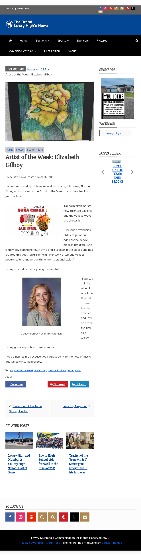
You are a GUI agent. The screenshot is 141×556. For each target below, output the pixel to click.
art (11, 370)
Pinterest (128, 8)
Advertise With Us (21, 51)
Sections (41, 40)
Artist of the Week (23, 370)
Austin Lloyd (40, 370)
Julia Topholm (74, 370)
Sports (61, 40)
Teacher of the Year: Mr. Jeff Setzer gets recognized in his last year (78, 464)
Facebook (100, 8)
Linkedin (79, 384)
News (20, 149)
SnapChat (116, 8)
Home (24, 40)
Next (132, 170)
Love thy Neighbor (75, 406)
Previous (103, 170)
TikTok (133, 8)
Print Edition (52, 51)
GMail (100, 11)
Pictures (102, 40)
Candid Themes (111, 542)
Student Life (35, 149)
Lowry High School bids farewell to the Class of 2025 (48, 462)
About (72, 51)
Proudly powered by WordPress (40, 542)
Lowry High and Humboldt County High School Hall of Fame (19, 464)
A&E (10, 149)
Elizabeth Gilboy (57, 370)
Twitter (36, 384)
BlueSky (122, 8)
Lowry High (113, 133)
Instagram (105, 8)
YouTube (111, 8)
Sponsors (83, 40)
